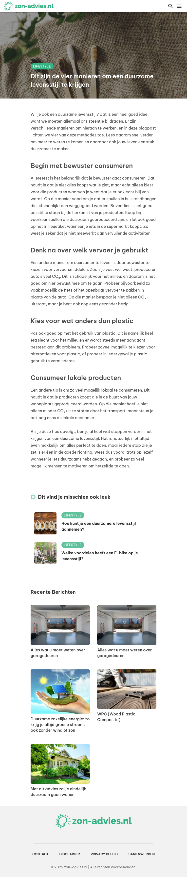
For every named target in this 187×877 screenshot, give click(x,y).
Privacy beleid (104, 854)
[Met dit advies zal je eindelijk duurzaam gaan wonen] (60, 764)
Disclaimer (69, 854)
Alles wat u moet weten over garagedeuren (58, 652)
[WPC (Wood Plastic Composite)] (126, 689)
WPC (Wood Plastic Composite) (116, 717)
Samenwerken (141, 854)
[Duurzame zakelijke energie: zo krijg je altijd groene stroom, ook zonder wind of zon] (60, 691)
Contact (40, 854)
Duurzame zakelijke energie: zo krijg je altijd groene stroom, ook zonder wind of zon (60, 724)
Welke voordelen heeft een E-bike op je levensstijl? (99, 555)
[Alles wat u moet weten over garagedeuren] (60, 625)
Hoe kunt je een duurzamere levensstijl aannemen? (98, 526)
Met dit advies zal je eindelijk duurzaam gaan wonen (58, 791)
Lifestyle (42, 66)
